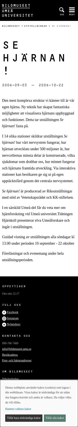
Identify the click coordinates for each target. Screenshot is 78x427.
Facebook (12, 312)
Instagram (13, 318)
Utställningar (35, 26)
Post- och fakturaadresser (17, 360)
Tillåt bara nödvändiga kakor (24, 417)
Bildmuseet (11, 26)
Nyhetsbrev (14, 324)
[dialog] (39, 403)
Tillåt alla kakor (55, 417)
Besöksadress (10, 354)
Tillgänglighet (10, 379)
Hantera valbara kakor (18, 408)
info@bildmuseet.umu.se (16, 349)
